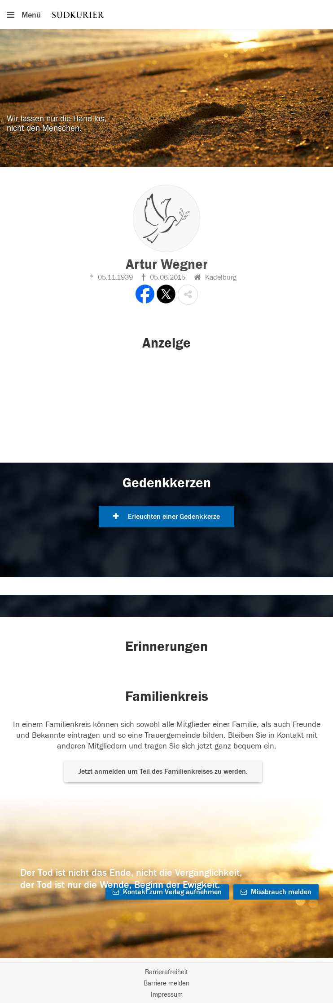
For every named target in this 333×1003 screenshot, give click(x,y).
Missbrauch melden (276, 892)
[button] (188, 295)
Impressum (167, 995)
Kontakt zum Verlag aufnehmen (167, 892)
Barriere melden (166, 983)
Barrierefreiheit (166, 972)
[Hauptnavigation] (166, 14)
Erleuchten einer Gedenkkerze (166, 517)
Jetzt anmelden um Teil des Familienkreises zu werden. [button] (163, 771)
